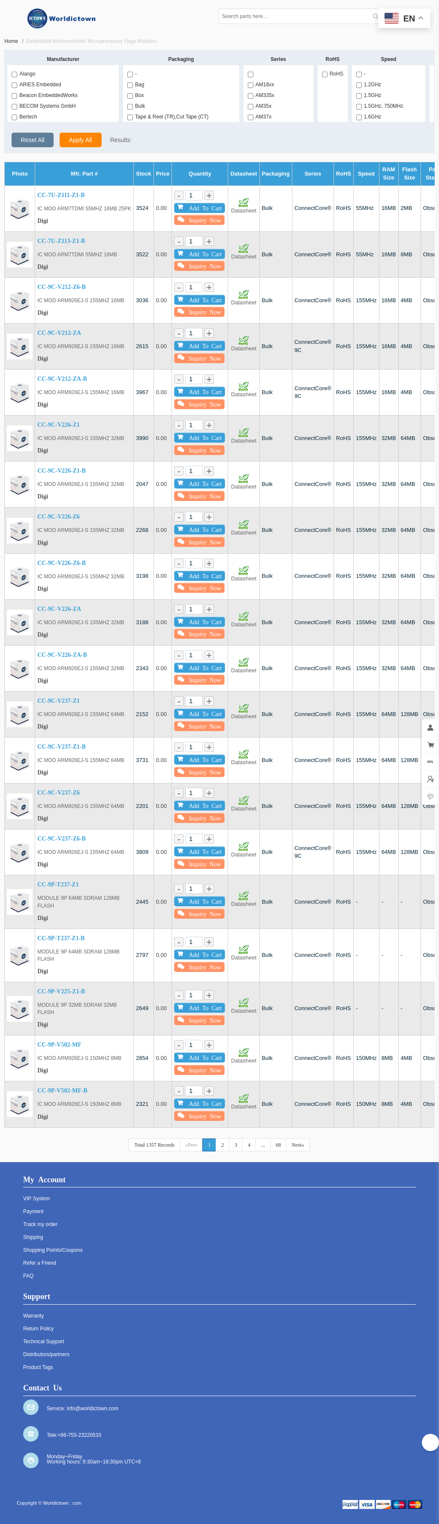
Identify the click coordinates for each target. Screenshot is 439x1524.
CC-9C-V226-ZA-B (62, 655)
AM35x (259, 106)
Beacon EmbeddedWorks (45, 95)
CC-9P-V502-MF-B (62, 1090)
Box (135, 95)
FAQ (28, 1276)
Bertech (24, 117)
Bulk (136, 106)
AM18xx (261, 85)
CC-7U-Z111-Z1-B (60, 195)
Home (14, 41)
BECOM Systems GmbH (43, 106)
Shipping (33, 1237)
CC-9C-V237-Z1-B (61, 747)
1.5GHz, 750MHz (379, 106)
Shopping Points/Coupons (53, 1250)
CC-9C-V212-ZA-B (62, 379)
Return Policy (38, 1329)
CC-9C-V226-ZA (59, 609)
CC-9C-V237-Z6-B (61, 838)
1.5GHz (369, 95)
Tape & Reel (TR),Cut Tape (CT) (167, 117)
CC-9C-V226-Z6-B (61, 563)
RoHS (332, 74)
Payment (33, 1211)
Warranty (33, 1316)
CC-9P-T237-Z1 (57, 884)
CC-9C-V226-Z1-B (61, 471)
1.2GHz (369, 85)
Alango (23, 74)
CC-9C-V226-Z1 (58, 425)
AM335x (261, 95)
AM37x (259, 117)
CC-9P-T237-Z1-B (60, 938)
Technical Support (43, 1342)
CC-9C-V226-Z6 (58, 516)
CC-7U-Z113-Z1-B (61, 241)
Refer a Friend (39, 1263)
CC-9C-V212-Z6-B (61, 287)
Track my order (40, 1224)
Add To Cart (199, 207)
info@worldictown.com (92, 1409)
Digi (42, 221)
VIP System (36, 1199)
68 (278, 1145)
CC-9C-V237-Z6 (58, 792)
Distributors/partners (46, 1354)
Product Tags (38, 1367)
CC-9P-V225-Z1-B (61, 991)
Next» (298, 1145)
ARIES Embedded (36, 85)
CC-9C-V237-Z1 (58, 701)
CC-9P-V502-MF (59, 1044)
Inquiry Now (199, 219)
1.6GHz (369, 117)
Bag (135, 85)
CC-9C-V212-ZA (59, 333)
